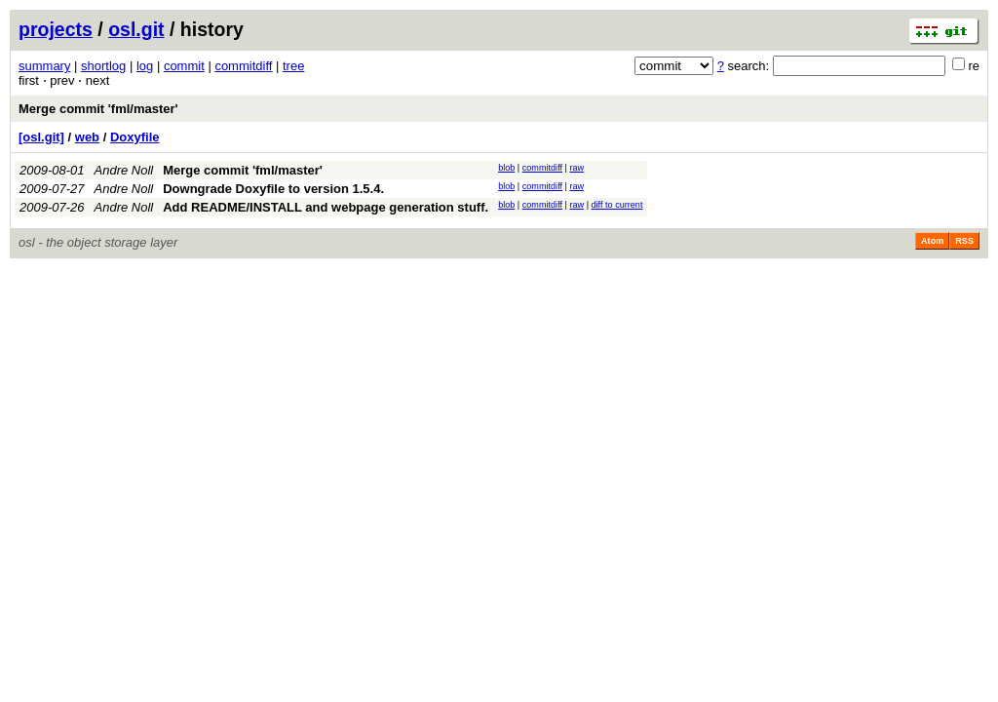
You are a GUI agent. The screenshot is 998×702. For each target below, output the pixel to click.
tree (293, 65)
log (144, 65)
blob (506, 168)
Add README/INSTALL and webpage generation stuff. (325, 207)
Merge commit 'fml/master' (98, 108)
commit (184, 65)
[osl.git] (41, 137)
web (87, 137)
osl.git (136, 29)
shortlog (103, 65)
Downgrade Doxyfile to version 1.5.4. (273, 188)
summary (44, 65)
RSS (964, 241)
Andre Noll (124, 170)
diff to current (617, 205)
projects (56, 29)
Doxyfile (135, 137)
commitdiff (243, 65)
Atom (932, 241)
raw (576, 168)
